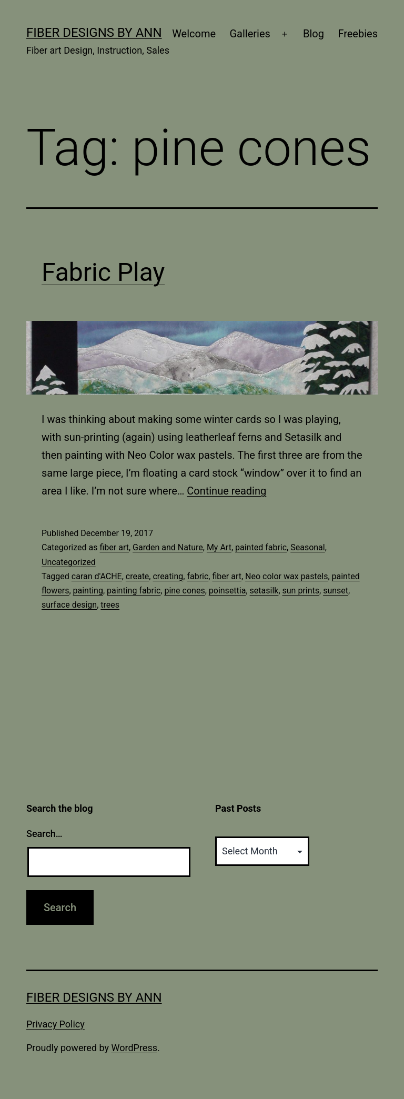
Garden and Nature (168, 547)
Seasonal (307, 547)
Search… (44, 833)
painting (88, 591)
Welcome (194, 33)
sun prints (301, 591)
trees (109, 605)
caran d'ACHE (97, 576)
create (137, 576)
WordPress (134, 1047)
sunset (335, 591)
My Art (219, 547)
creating (168, 576)
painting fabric (133, 591)
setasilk (264, 591)
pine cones (184, 591)
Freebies (358, 33)
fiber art (113, 547)
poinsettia (227, 591)
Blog (313, 33)
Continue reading (226, 491)
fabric (197, 576)
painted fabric (261, 547)
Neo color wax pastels (286, 576)
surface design (69, 605)
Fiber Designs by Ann (94, 32)
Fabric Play (103, 272)
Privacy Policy (55, 1024)
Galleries (249, 33)
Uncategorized (69, 562)
